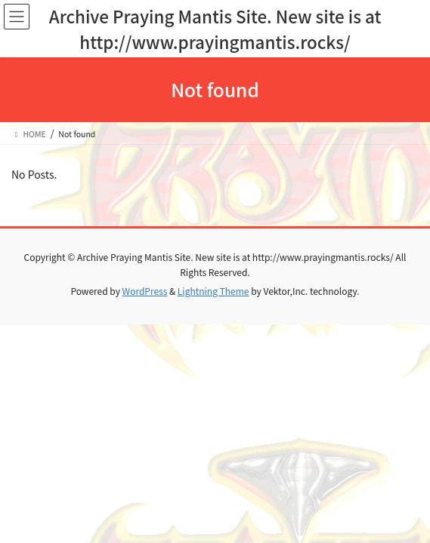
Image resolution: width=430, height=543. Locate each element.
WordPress (145, 290)
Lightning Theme (213, 290)
